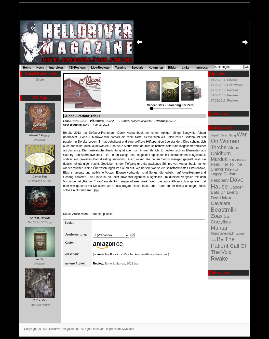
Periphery (220, 180)
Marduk (220, 159)
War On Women (229, 137)
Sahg (233, 135)
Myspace (128, 329)
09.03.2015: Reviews (224, 95)
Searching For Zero (40, 180)
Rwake (219, 258)
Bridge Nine (79, 120)
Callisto (230, 174)
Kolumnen (155, 67)
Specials (137, 67)
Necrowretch (223, 233)
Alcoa (233, 147)
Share (40, 79)
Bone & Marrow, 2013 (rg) (121, 263)
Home (27, 67)
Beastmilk (223, 209)
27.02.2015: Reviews (224, 100)
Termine (120, 67)
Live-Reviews (100, 67)
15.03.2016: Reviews (224, 80)
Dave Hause (227, 183)
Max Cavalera (221, 200)
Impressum (202, 67)
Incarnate (40, 139)
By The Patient (223, 242)
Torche (219, 147)
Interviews (56, 67)
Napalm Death (220, 135)
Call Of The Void (228, 249)
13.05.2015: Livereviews (226, 85)
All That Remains (237, 160)
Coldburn (221, 153)
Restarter (39, 263)
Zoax (217, 216)
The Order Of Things (39, 222)
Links (185, 67)
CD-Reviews (77, 67)
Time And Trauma (40, 304)
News (40, 67)
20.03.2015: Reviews (224, 90)
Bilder (172, 67)
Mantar (219, 228)
